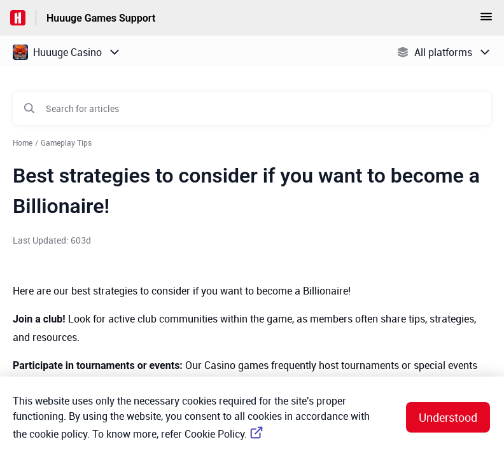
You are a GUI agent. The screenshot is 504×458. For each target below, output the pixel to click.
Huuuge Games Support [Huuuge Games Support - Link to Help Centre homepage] (100, 18)
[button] (486, 20)
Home (22, 142)
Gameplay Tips (66, 142)
